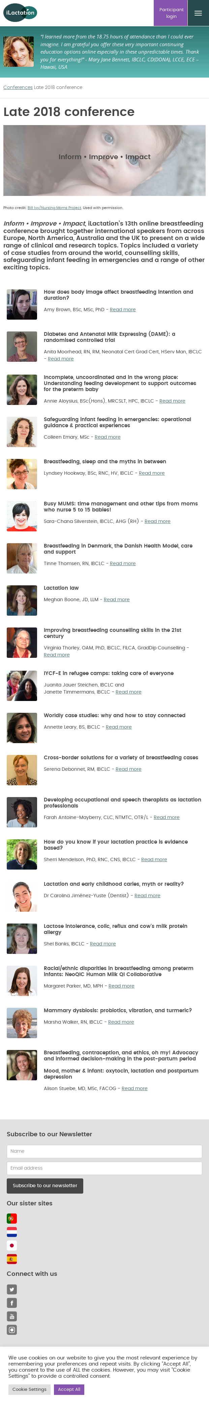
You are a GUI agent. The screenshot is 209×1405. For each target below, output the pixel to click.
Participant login (171, 13)
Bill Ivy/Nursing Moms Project (54, 208)
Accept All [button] (69, 1389)
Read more (123, 310)
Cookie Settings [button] (29, 1389)
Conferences (18, 87)
